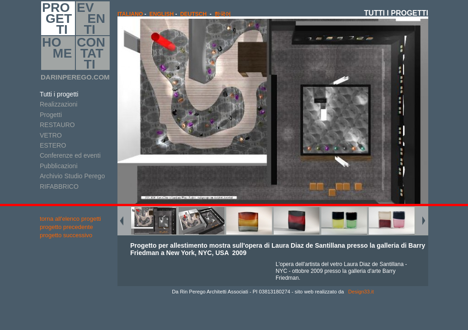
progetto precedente (66, 227)
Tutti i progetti (59, 94)
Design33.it (360, 291)
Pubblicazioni (59, 166)
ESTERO (53, 145)
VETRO (51, 135)
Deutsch (193, 14)
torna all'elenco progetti (70, 218)
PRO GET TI (57, 18)
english (161, 14)
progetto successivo (66, 235)
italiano (130, 14)
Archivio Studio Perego (72, 176)
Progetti (51, 114)
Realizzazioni (58, 104)
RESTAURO (57, 124)
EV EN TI (91, 18)
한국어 (222, 14)
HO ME (57, 53)
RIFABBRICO (59, 186)
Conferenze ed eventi (70, 155)
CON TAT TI (91, 53)
